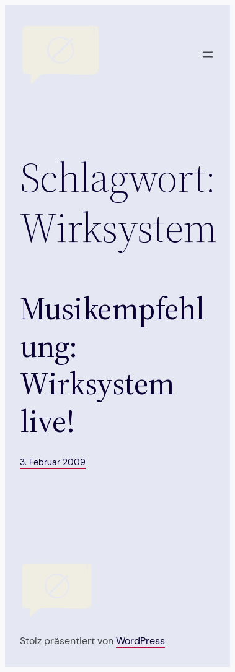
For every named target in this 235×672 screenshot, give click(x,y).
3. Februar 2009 (53, 462)
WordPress (140, 640)
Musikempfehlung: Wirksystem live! (112, 365)
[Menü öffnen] (207, 54)
